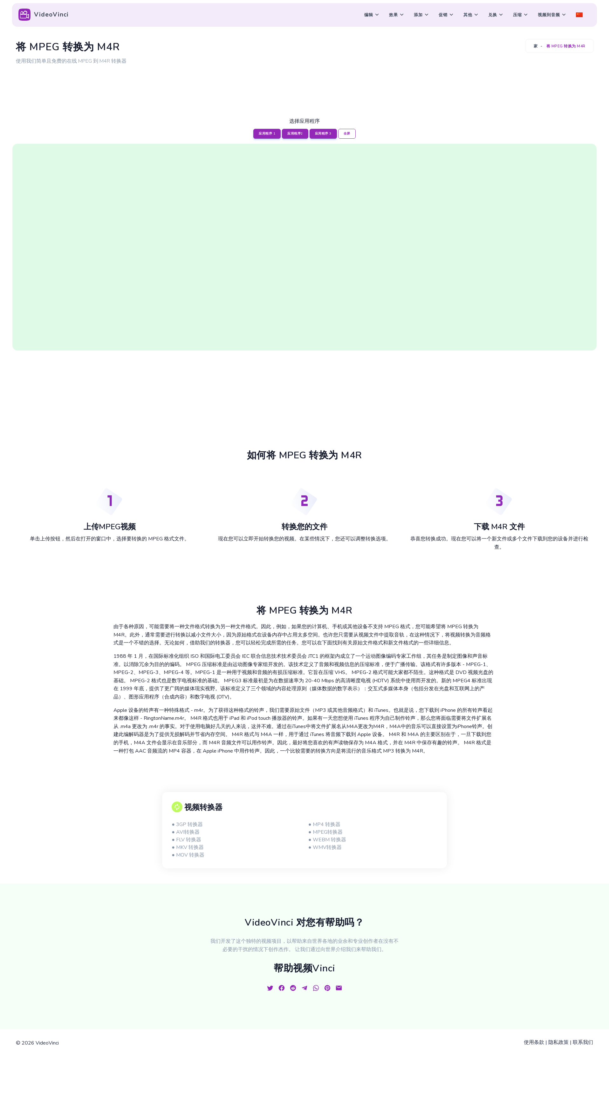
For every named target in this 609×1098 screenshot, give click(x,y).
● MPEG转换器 (325, 832)
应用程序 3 (323, 133)
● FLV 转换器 (186, 839)
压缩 (517, 15)
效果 (393, 15)
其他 (467, 15)
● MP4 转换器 (324, 824)
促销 (443, 15)
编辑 (368, 15)
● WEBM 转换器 (327, 839)
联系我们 (583, 1042)
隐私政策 (558, 1042)
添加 (418, 15)
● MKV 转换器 (188, 847)
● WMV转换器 (325, 847)
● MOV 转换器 (188, 854)
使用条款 (534, 1042)
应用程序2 (295, 133)
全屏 (347, 133)
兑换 (492, 15)
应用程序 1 (267, 133)
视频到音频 (549, 15)
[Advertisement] (304, 83)
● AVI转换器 (186, 832)
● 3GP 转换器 (187, 824)
